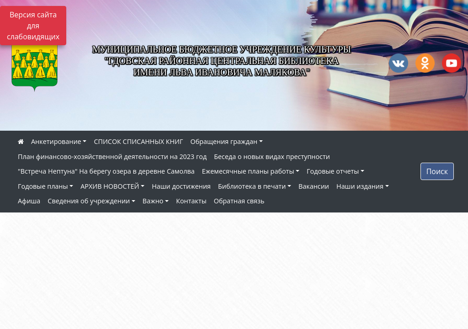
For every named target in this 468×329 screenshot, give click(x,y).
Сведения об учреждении (89, 200)
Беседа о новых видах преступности (272, 156)
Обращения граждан (224, 141)
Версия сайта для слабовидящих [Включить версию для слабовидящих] (33, 26)
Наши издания (359, 186)
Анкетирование (56, 141)
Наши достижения (181, 186)
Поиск (437, 171)
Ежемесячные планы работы (248, 171)
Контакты (191, 200)
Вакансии (313, 186)
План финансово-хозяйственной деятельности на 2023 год (112, 156)
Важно (153, 200)
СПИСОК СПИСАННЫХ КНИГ (138, 141)
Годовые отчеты (333, 171)
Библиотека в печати (252, 186)
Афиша (29, 200)
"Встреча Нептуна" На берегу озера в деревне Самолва (106, 171)
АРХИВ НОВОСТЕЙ (109, 186)
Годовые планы (43, 186)
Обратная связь (239, 200)
